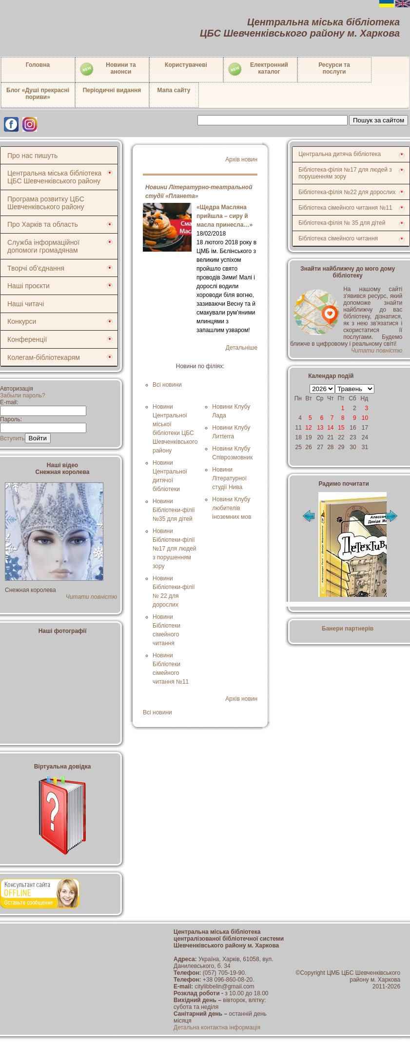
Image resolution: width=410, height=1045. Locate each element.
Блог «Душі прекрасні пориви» (37, 93)
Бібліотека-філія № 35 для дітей (341, 222)
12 (308, 427)
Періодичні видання (112, 90)
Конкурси (21, 321)
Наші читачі (25, 304)
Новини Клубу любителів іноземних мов (231, 508)
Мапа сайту (174, 90)
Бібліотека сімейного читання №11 (345, 207)
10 (365, 417)
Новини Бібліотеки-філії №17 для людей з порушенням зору (174, 549)
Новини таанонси (107, 69)
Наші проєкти (28, 286)
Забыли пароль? (22, 395)
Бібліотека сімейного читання (338, 238)
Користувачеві (186, 64)
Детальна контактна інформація (217, 1027)
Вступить (12, 438)
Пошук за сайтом (378, 120)
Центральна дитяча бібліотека (339, 154)
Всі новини (167, 384)
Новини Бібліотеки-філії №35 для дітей (174, 510)
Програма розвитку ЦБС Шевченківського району (45, 203)
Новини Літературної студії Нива (229, 478)
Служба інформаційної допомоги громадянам (43, 246)
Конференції (27, 339)
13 (320, 427)
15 (341, 427)
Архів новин (241, 159)
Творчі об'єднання (35, 268)
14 (330, 427)
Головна (38, 64)
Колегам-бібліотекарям (43, 357)
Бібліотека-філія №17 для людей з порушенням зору (345, 173)
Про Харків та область (42, 224)
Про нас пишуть (32, 155)
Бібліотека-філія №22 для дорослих (346, 192)
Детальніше (241, 347)
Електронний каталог (257, 69)
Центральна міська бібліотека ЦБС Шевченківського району (54, 177)
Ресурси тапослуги (334, 68)
